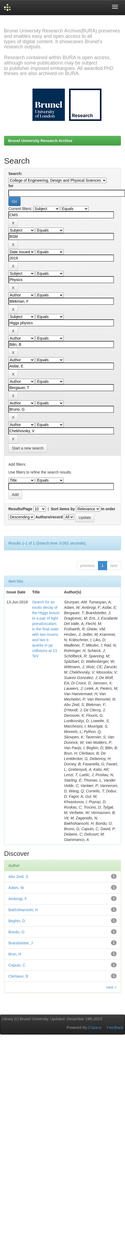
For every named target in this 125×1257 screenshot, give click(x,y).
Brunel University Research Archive (40, 140)
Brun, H (14, 954)
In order (108, 509)
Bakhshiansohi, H (23, 910)
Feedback (115, 1027)
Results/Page (20, 509)
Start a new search (28, 448)
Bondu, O (16, 932)
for (11, 186)
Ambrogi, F (17, 899)
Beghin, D (16, 921)
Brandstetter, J (20, 943)
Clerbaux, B (18, 976)
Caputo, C (16, 965)
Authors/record (49, 517)
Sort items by (63, 509)
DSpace (94, 1027)
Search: (15, 173)
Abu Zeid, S (18, 876)
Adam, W (16, 888)
